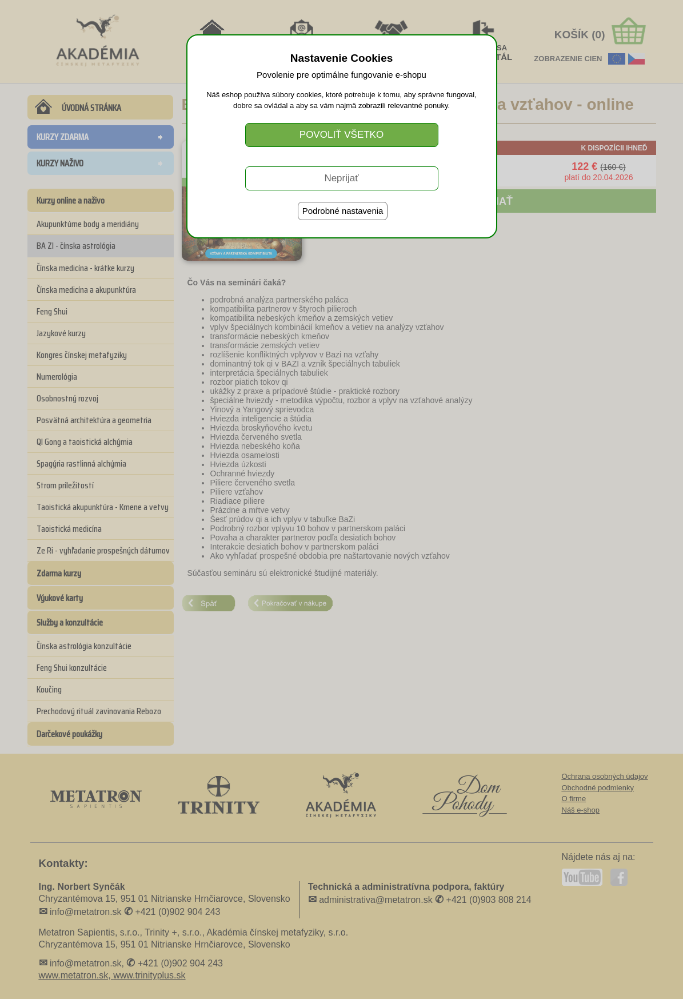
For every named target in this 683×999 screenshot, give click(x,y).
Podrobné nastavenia (343, 211)
